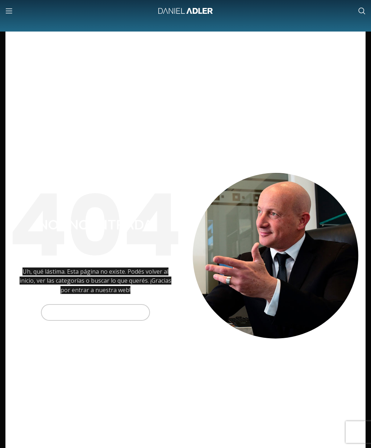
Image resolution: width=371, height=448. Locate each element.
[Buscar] (362, 11)
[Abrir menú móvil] (9, 11)
